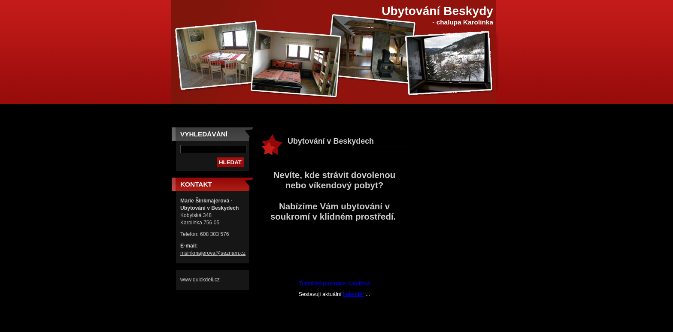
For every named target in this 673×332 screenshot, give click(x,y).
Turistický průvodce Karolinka (334, 283)
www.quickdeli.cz (200, 280)
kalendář (353, 294)
